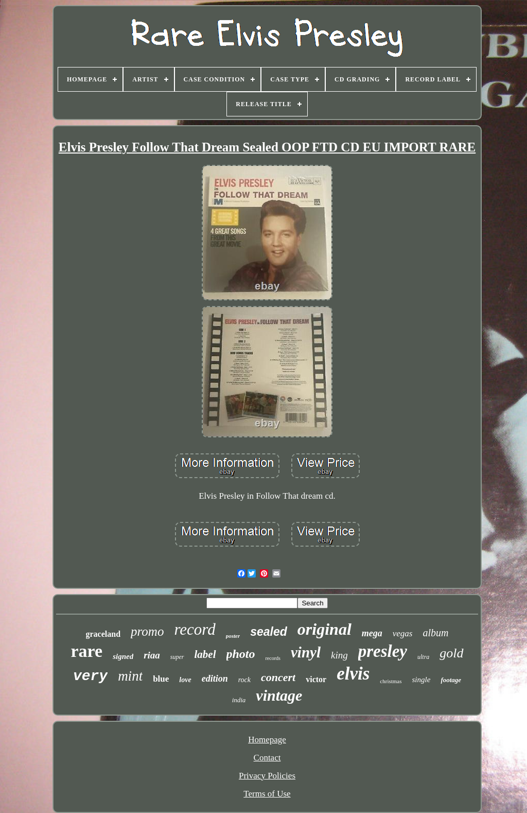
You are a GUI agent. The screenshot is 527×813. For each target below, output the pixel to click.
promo (147, 631)
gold (451, 653)
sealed (268, 631)
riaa (152, 655)
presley (382, 651)
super (177, 656)
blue (161, 679)
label (205, 654)
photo (240, 653)
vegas (403, 633)
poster (233, 636)
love (185, 680)
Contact (267, 758)
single (421, 679)
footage (451, 680)
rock (244, 680)
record (194, 629)
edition (215, 678)
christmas (390, 681)
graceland (102, 634)
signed (123, 656)
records (273, 658)
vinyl (306, 652)
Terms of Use (266, 794)
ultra (423, 656)
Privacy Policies (267, 776)
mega (372, 633)
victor (316, 679)
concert (278, 677)
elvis (353, 674)
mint (130, 676)
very (90, 676)
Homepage (267, 739)
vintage (279, 695)
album (436, 632)
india (239, 700)
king (339, 655)
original (324, 629)
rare (86, 650)
